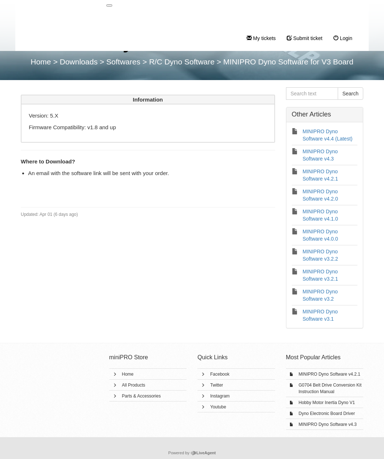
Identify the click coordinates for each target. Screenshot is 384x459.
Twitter (216, 385)
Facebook (220, 374)
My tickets (261, 38)
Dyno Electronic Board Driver (327, 413)
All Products (133, 385)
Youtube (218, 406)
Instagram (220, 396)
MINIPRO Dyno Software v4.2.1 (329, 374)
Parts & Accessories (141, 396)
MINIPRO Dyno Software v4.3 (328, 424)
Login (342, 38)
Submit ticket (304, 38)
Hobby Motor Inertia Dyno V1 (327, 402)
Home (128, 374)
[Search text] (312, 93)
